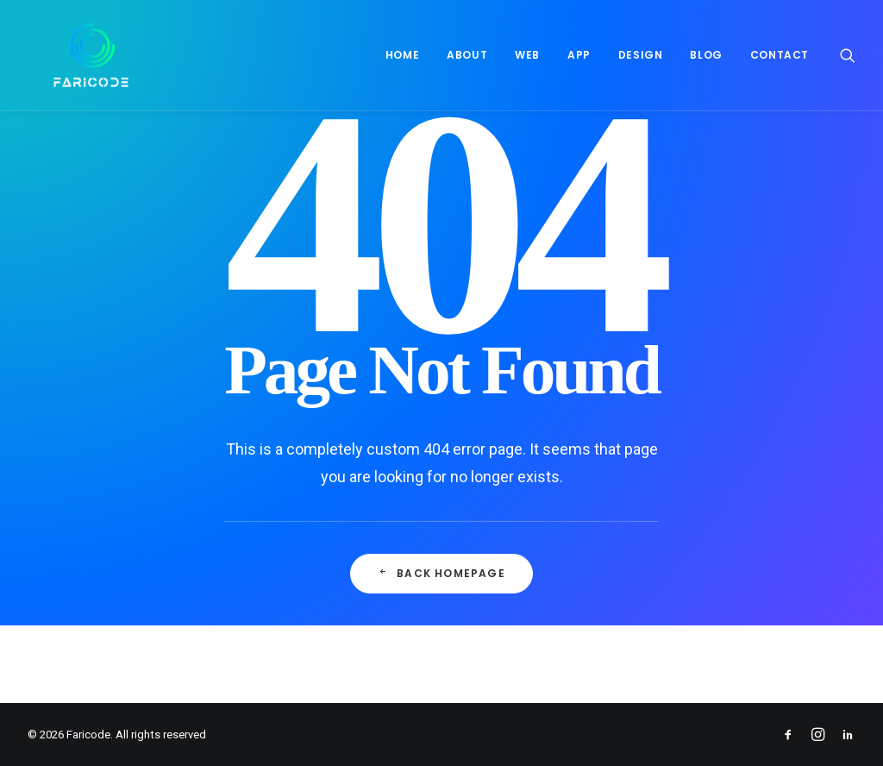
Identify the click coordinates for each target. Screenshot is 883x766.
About (467, 54)
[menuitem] (402, 55)
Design (640, 54)
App (579, 54)
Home (402, 54)
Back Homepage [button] (441, 573)
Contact (779, 54)
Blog (706, 54)
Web (527, 54)
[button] (847, 55)
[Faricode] (65, 55)
